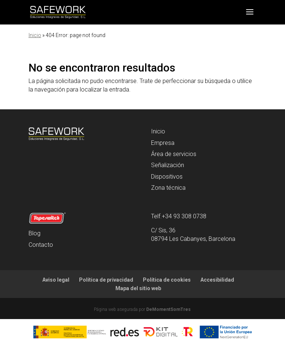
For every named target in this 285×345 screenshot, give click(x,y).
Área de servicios (173, 153)
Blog (34, 233)
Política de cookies (167, 280)
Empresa (162, 142)
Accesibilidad (217, 280)
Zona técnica (168, 187)
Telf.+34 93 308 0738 (178, 216)
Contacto (41, 244)
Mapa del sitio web (138, 288)
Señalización (167, 165)
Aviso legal (55, 280)
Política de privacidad (106, 280)
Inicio (35, 35)
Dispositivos (167, 176)
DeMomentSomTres (168, 309)
